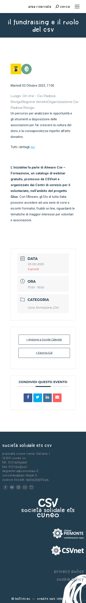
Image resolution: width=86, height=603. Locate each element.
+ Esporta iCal (44, 352)
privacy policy (69, 571)
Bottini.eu (22, 598)
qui (33, 147)
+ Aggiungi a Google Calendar (44, 339)
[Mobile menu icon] (77, 6)
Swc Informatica (62, 598)
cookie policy (70, 579)
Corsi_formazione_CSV (43, 307)
